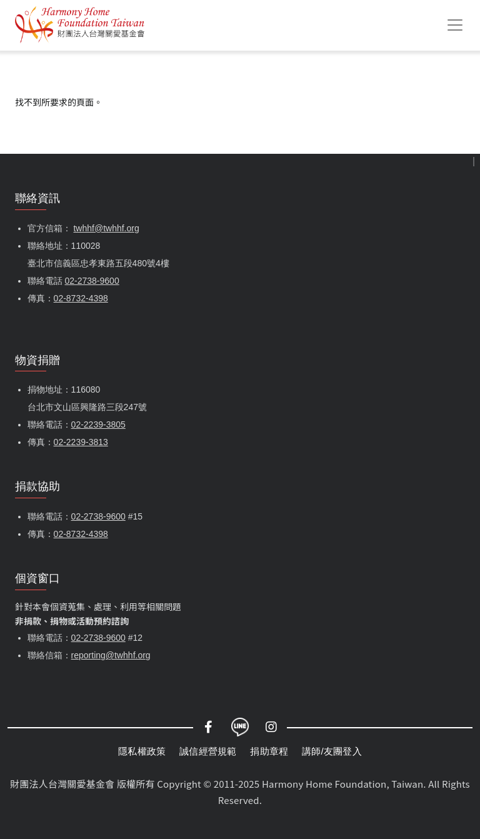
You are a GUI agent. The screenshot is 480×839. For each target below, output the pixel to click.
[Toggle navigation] (455, 25)
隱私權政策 (142, 751)
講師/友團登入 (332, 751)
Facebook (208, 727)
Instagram (271, 727)
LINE (240, 727)
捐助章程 (269, 751)
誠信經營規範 (207, 751)
